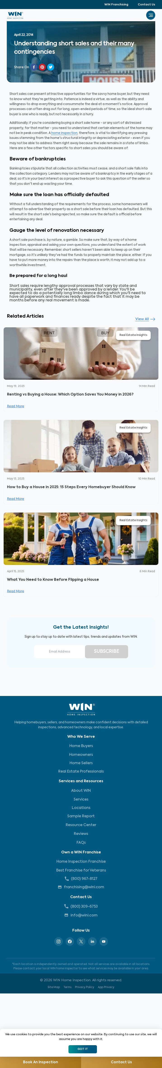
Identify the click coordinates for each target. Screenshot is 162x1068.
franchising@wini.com (81, 888)
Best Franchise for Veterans (81, 872)
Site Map (54, 988)
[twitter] (50, 67)
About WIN (81, 792)
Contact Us (146, 4)
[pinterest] (42, 67)
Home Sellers (81, 764)
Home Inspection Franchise (81, 863)
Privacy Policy (84, 988)
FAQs (81, 844)
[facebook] (34, 67)
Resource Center (81, 826)
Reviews (81, 835)
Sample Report (81, 818)
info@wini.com (81, 916)
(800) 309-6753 (81, 908)
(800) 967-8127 (81, 880)
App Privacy (106, 988)
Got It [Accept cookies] (82, 1049)
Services (81, 801)
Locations (81, 809)
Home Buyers (81, 747)
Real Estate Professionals (81, 773)
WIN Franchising (116, 4)
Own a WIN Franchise (81, 854)
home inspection (64, 133)
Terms (67, 988)
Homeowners (81, 756)
